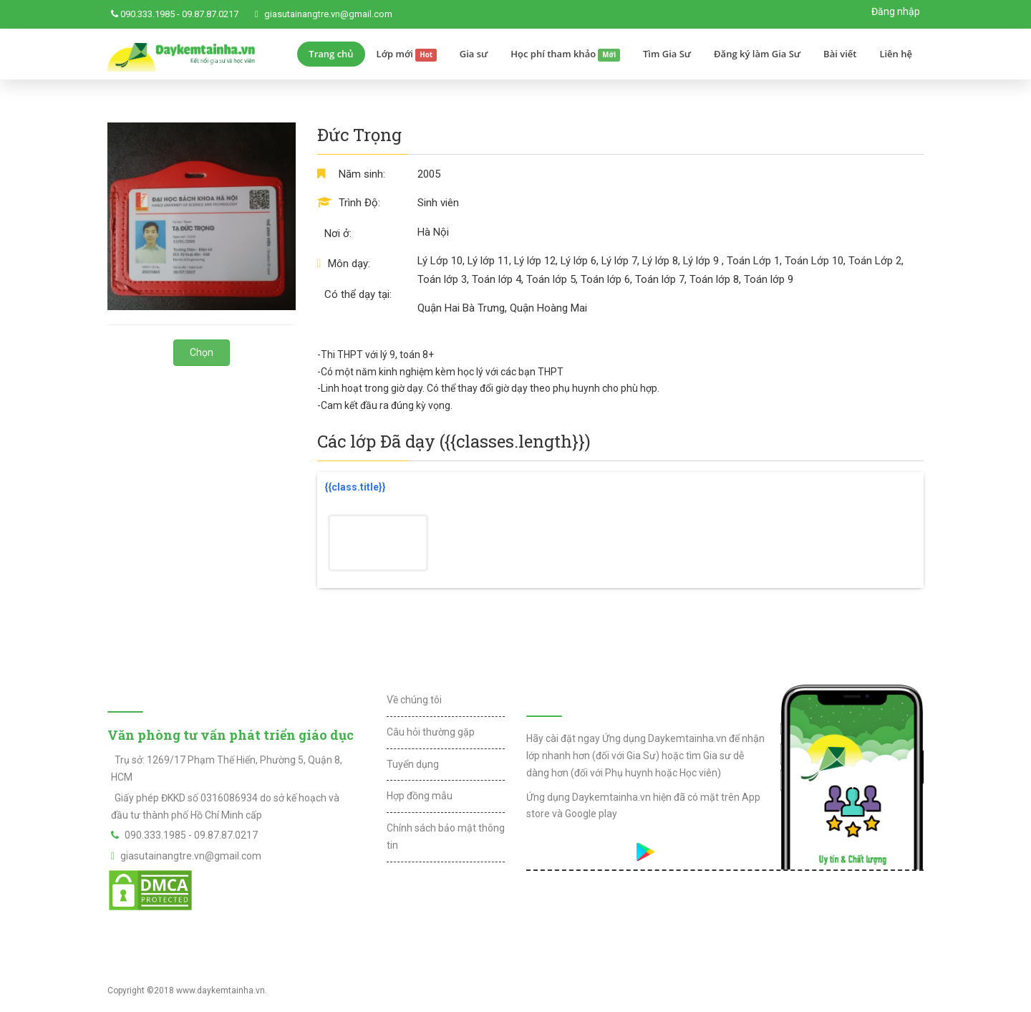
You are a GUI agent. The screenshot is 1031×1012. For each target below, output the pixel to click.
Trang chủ (331, 53)
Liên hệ (895, 53)
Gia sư (474, 53)
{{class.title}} (355, 487)
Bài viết (839, 53)
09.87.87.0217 (210, 14)
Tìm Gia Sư (667, 53)
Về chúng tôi (414, 699)
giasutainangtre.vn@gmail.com (328, 14)
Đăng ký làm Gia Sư (757, 53)
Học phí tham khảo (565, 54)
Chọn (201, 352)
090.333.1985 (147, 14)
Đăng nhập (895, 11)
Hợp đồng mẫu (419, 795)
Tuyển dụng (413, 764)
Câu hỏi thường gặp (431, 732)
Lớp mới (407, 54)
